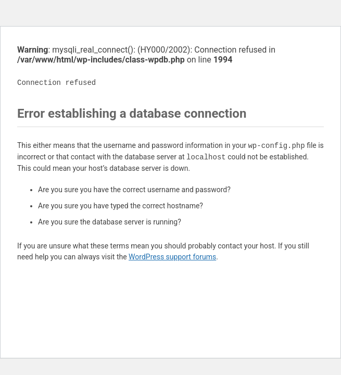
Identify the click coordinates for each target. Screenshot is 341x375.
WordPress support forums (172, 257)
